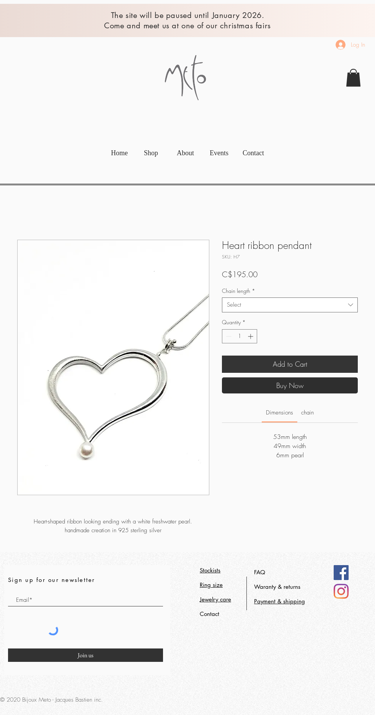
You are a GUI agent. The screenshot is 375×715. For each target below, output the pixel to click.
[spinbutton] (239, 336)
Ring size (211, 584)
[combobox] (290, 304)
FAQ (259, 572)
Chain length (238, 290)
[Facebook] (341, 572)
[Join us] (85, 655)
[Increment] (251, 336)
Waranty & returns (277, 586)
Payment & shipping (279, 601)
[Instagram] (341, 591)
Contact (209, 614)
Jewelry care (215, 599)
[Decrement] (228, 336)
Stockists (210, 570)
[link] (353, 78)
